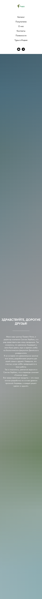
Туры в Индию (21, 40)
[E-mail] (18, 49)
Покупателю (21, 21)
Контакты (21, 31)
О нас (21, 26)
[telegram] (23, 49)
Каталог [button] (21, 17)
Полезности (21, 35)
